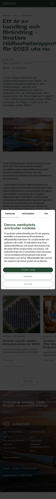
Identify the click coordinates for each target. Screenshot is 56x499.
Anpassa (28, 276)
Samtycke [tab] (10, 213)
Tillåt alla (28, 270)
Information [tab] (28, 213)
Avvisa (28, 284)
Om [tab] (46, 213)
